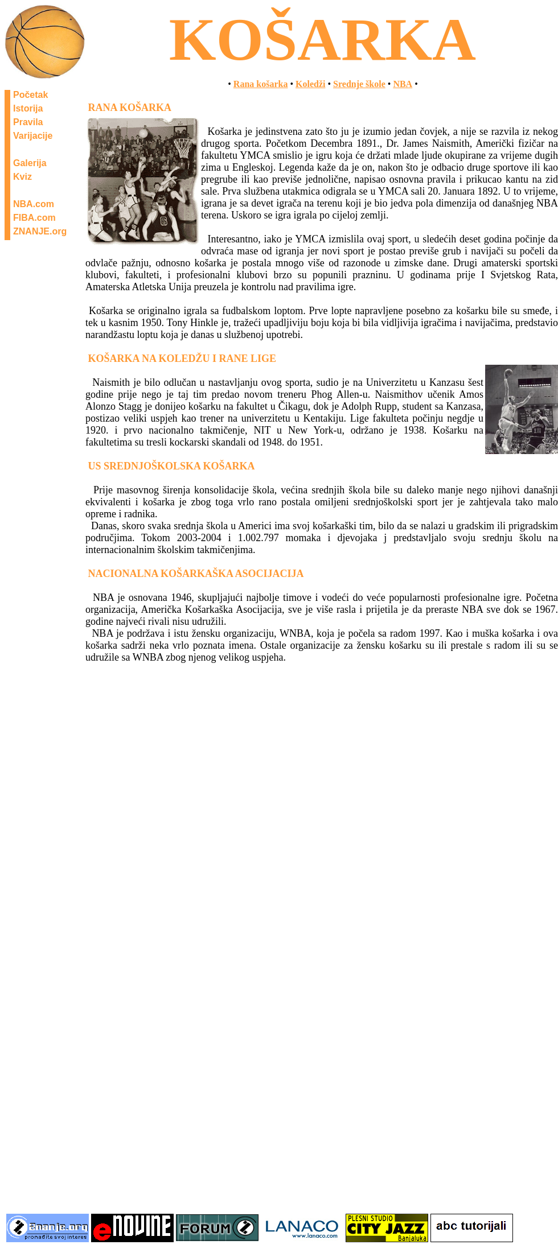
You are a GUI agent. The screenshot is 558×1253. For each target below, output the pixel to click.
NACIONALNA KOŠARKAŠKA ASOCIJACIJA (196, 573)
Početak (30, 95)
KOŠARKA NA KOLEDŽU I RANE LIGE (182, 358)
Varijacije (32, 136)
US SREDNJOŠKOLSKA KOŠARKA (171, 466)
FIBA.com (34, 217)
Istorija (28, 108)
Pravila (28, 122)
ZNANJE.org (40, 231)
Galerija (30, 163)
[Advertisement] (279, 1123)
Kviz (22, 177)
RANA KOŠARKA (130, 107)
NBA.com (33, 204)
